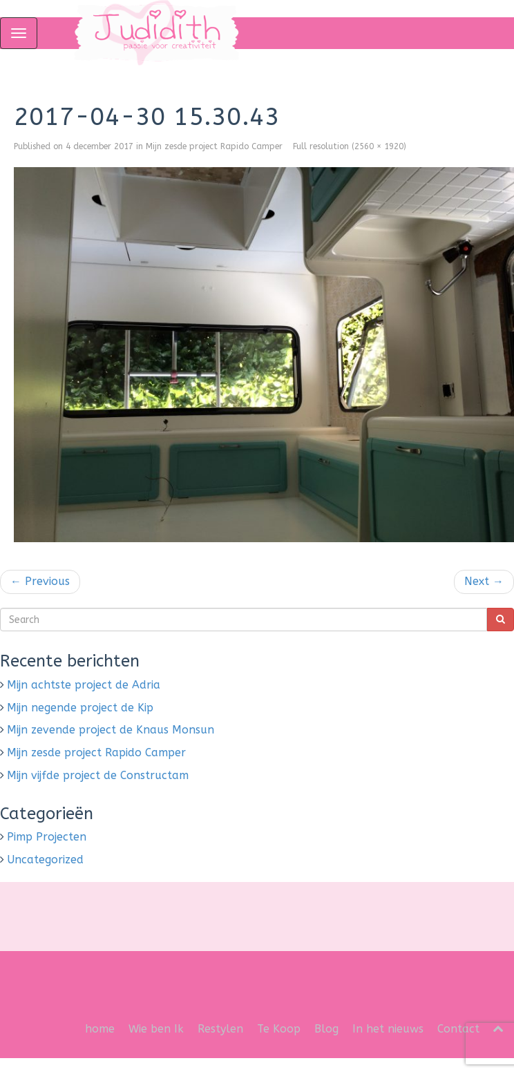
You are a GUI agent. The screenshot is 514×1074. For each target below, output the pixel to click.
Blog (326, 1028)
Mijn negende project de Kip (80, 707)
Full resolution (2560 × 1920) (349, 146)
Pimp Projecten (46, 836)
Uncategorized (45, 859)
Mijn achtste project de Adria (83, 684)
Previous (40, 581)
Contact (458, 1028)
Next (484, 581)
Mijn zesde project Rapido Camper (214, 146)
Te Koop (279, 1028)
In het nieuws (387, 1028)
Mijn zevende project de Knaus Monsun (110, 729)
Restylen (220, 1028)
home (100, 1028)
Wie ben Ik (156, 1028)
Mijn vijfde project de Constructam (98, 775)
